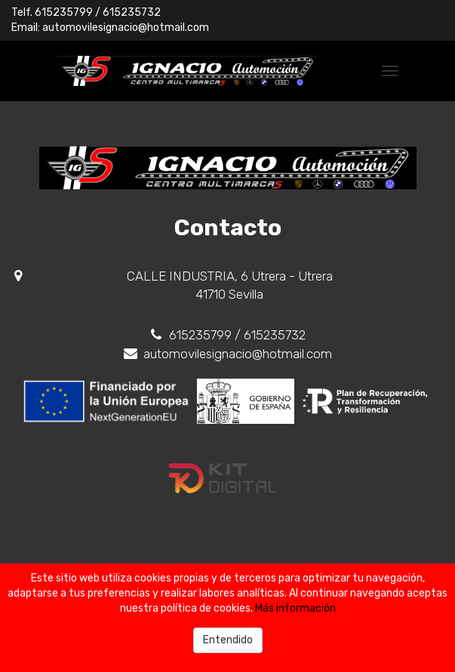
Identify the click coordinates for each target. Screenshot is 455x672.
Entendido (228, 640)
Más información (295, 608)
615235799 (64, 12)
